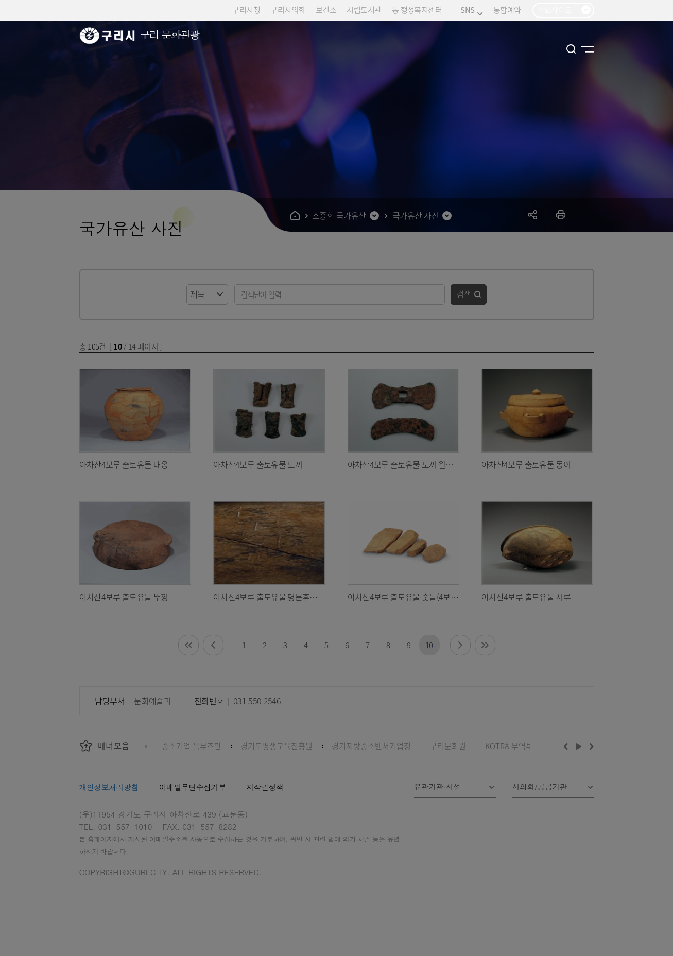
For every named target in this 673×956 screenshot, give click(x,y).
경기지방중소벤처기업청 (371, 745)
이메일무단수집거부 (192, 786)
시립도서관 (364, 9)
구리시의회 (287, 9)
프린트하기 (561, 214)
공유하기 (532, 214)
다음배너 (590, 746)
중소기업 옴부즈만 (191, 745)
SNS (471, 10)
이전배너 (568, 746)
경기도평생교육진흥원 (276, 745)
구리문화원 (448, 745)
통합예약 (507, 9)
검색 (464, 293)
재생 (579, 746)
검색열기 (571, 49)
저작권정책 (264, 786)
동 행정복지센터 (417, 9)
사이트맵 (587, 49)
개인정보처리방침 (109, 786)
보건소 (326, 9)
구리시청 (246, 9)
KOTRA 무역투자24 (516, 745)
